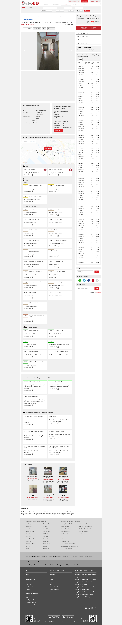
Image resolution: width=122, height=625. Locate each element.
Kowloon (64, 539)
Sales (80, 59)
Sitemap (28, 589)
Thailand (52, 565)
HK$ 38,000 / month (63, 497)
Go (97, 272)
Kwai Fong (28, 524)
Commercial (55, 4)
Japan (52, 582)
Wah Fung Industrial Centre (63, 494)
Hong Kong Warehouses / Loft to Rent (85, 579)
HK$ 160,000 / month (32, 478)
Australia (52, 574)
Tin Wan (45, 526)
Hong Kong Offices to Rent (82, 577)
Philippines (44, 565)
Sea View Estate (65, 531)
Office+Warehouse (32, 499)
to (73, 8)
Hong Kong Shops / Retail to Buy (84, 594)
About (27, 574)
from (66, 10)
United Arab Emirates (56, 587)
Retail (83, 4)
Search (87, 10)
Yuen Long (46, 548)
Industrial (64, 4)
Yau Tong (45, 536)
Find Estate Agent (30, 587)
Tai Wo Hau (46, 534)
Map (44, 28)
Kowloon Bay (46, 544)
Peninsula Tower (65, 541)
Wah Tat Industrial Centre (85, 526)
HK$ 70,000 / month (32, 497)
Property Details (27, 28)
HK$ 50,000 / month (63, 479)
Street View (51, 28)
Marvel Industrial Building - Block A (48, 494)
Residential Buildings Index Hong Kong (36, 557)
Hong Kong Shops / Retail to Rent (84, 582)
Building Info (37, 28)
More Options (95, 11)
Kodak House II (65, 526)
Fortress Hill (46, 524)
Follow (58, 131)
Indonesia (75, 565)
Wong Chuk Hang (30, 534)
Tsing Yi (27, 546)
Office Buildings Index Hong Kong (58, 557)
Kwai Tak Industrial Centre (63, 477)
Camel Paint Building (66, 548)
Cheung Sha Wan (30, 544)
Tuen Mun (28, 536)
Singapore (60, 565)
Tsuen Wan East (30, 539)
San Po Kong (46, 539)
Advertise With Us (30, 579)
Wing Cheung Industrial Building (69, 546)
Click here (48, 148)
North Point (46, 541)
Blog (27, 597)
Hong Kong (29, 565)
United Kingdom (54, 589)
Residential (44, 4)
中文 (100, 4)
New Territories (83, 524)
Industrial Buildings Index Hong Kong (83, 557)
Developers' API (30, 600)
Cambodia (53, 577)
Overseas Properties (73, 1)
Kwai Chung (29, 526)
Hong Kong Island (66, 524)
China (51, 579)
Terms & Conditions (66, 621)
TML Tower (82, 534)
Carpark (74, 4)
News (27, 577)
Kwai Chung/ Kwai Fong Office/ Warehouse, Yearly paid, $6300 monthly (48, 501)
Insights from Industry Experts (34, 605)
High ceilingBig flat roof (32, 480)
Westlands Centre (65, 534)
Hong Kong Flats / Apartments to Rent (85, 574)
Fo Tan (45, 546)
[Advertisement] (48, 85)
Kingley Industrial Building (68, 529)
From (62, 8)
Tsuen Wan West (30, 531)
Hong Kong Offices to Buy (82, 589)
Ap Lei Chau (46, 529)
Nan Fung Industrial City (85, 529)
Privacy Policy (74, 621)
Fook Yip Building (83, 531)
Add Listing (84, 1)
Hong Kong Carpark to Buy (82, 597)
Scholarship (29, 584)
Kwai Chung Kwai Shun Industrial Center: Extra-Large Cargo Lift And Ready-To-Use (48, 483)
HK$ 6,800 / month (48, 497)
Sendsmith (98, 292)
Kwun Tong (28, 529)
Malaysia (68, 565)
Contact (28, 582)
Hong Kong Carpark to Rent (82, 584)
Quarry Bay (28, 541)
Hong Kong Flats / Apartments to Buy (85, 587)
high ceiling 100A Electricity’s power (63, 499)
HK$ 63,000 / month (48, 479)
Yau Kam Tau (46, 531)
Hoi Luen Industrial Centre (68, 544)
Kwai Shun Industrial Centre (48, 477)
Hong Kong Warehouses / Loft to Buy (85, 592)
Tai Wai (27, 548)
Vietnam (36, 565)
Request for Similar (88, 28)
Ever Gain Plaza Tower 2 (32, 476)
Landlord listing (36, 8)
